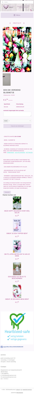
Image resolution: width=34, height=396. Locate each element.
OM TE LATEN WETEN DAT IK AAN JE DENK (17, 255)
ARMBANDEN (10, 152)
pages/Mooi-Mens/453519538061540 (12, 347)
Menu (17, 15)
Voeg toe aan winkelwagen (17, 126)
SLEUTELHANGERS (20, 152)
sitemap (18, 389)
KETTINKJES (29, 152)
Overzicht (7, 192)
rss (21, 389)
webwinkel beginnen (27, 389)
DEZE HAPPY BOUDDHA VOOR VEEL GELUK (17, 211)
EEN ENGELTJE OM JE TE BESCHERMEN (17, 277)
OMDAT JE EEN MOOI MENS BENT (17, 299)
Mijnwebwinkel (20, 392)
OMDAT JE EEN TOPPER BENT (17, 233)
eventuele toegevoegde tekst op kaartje (13, 110)
